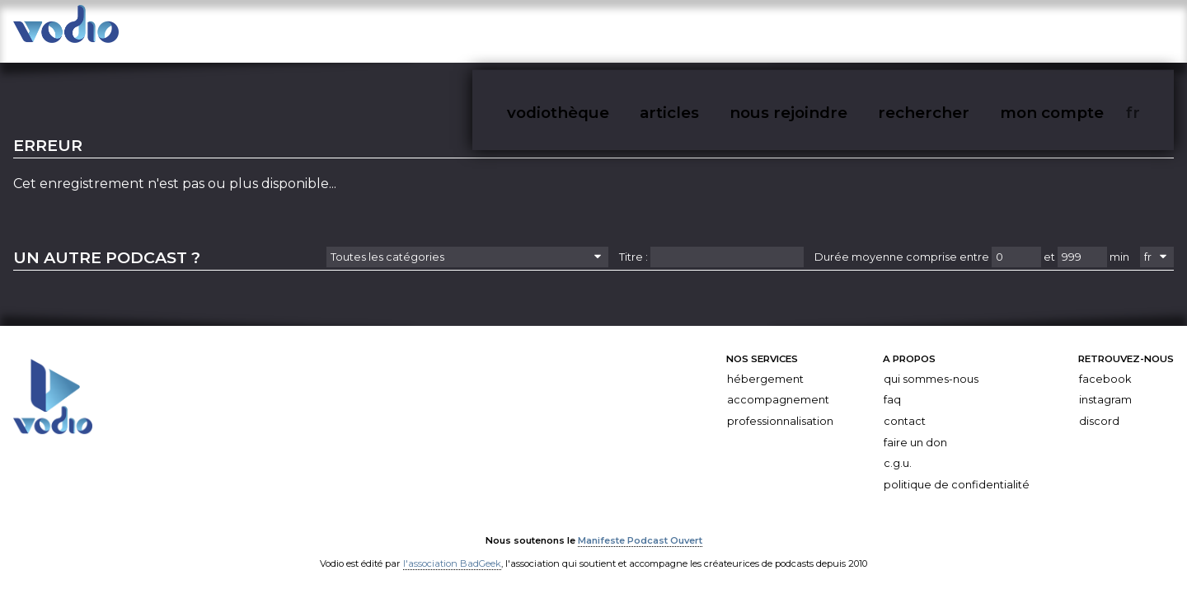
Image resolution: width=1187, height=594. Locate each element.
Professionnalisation (780, 407)
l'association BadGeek (452, 548)
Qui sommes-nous (931, 365)
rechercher (1014, 32)
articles (834, 32)
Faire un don (915, 428)
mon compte (1104, 32)
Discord (1099, 407)
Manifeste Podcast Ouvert (640, 525)
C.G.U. (898, 449)
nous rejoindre (918, 32)
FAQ (892, 386)
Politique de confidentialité (957, 470)
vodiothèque (756, 32)
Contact (905, 407)
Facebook (1105, 365)
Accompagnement (778, 386)
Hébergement (765, 365)
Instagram (1105, 386)
